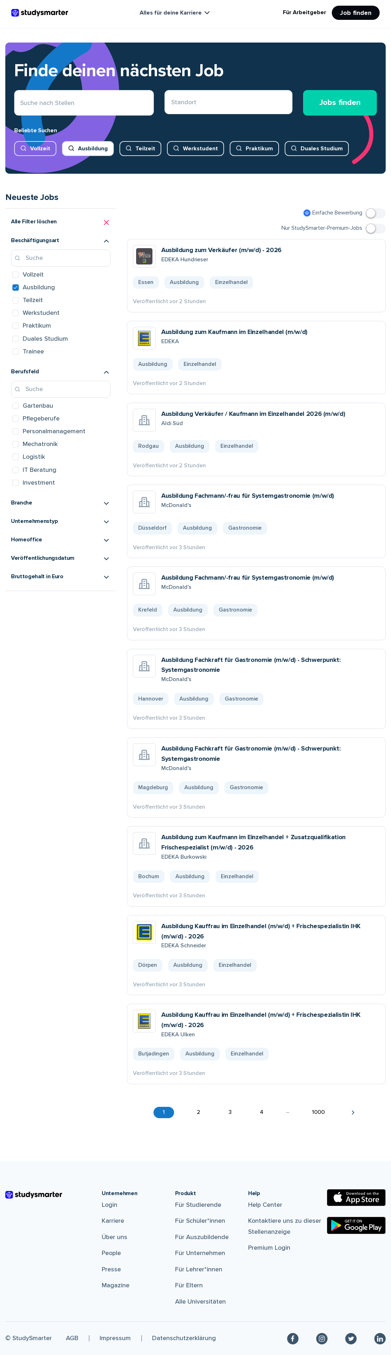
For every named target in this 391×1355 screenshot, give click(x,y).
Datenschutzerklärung (184, 1338)
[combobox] (171, 102)
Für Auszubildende (202, 1237)
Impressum (115, 1338)
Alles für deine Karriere (175, 13)
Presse (111, 1269)
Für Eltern (189, 1285)
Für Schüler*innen (200, 1221)
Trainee (33, 351)
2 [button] (198, 1112)
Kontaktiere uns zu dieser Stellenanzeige (284, 1226)
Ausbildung (93, 148)
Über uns (114, 1237)
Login (109, 1205)
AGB (72, 1338)
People (111, 1253)
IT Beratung (39, 470)
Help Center (265, 1205)
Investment (39, 482)
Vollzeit (40, 148)
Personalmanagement (54, 431)
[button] (60, 222)
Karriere (113, 1221)
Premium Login (269, 1247)
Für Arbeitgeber (304, 12)
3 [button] (230, 1112)
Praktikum (259, 148)
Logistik (34, 457)
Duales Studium (322, 148)
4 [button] (261, 1112)
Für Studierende (198, 1205)
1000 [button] (318, 1112)
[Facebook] (292, 1338)
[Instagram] (322, 1338)
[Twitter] (351, 1338)
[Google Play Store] (356, 1225)
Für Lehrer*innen (198, 1269)
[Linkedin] (380, 1338)
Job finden (356, 13)
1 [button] (164, 1112)
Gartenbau (38, 405)
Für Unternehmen (200, 1253)
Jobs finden (340, 102)
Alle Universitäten (200, 1301)
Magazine (115, 1285)
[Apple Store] (356, 1197)
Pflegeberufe (41, 418)
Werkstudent (200, 148)
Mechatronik (40, 444)
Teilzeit (145, 148)
